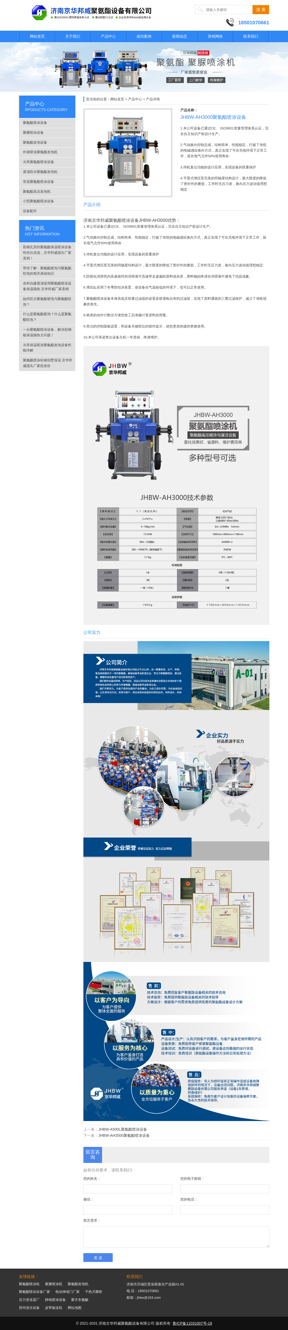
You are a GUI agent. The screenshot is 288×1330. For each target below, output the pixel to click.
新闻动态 (179, 36)
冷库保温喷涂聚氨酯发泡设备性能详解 (47, 348)
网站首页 (37, 36)
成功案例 (143, 36)
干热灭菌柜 (93, 1292)
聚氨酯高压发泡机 (37, 192)
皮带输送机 (53, 1308)
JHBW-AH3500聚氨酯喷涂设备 (124, 1135)
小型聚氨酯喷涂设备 (38, 201)
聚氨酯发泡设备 (35, 142)
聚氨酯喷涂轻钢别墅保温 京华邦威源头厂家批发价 (47, 363)
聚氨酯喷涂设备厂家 (34, 1292)
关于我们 (72, 36)
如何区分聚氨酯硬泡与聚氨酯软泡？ (47, 301)
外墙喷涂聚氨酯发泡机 (40, 152)
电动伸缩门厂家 (67, 1292)
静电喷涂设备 (55, 1300)
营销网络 (215, 36)
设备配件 (30, 211)
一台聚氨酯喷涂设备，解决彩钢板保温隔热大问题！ (47, 332)
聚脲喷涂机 (53, 1284)
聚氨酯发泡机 (78, 1284)
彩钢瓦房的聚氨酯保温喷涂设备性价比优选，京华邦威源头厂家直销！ (47, 252)
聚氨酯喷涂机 (29, 1284)
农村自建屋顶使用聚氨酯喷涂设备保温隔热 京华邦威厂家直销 (47, 286)
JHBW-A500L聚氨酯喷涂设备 (122, 1129)
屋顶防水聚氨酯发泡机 (40, 172)
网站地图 (75, 1308)
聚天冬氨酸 (79, 1300)
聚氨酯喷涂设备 (35, 123)
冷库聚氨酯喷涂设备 (38, 162)
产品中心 (108, 36)
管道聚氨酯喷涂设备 (38, 182)
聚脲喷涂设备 (33, 133)
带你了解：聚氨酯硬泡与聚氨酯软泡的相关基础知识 (47, 271)
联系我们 (250, 36)
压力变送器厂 (29, 1300)
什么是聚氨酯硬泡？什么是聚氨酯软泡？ (47, 317)
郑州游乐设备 (29, 1308)
